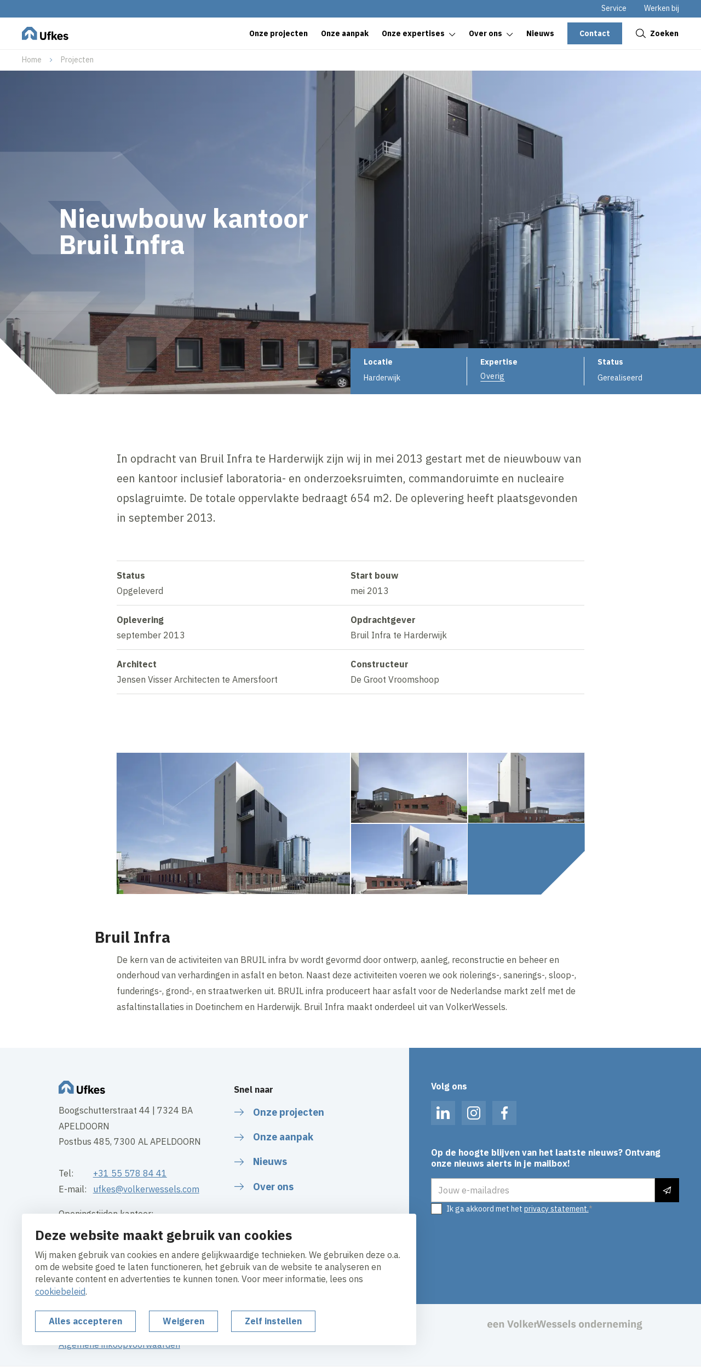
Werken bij (661, 8)
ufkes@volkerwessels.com (146, 1189)
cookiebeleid (60, 1291)
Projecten (77, 60)
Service (614, 8)
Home (32, 60)
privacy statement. (556, 1209)
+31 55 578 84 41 (130, 1173)
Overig (492, 376)
